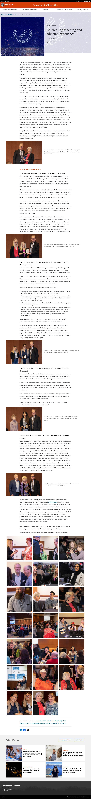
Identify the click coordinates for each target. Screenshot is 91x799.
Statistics (4, 14)
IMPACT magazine (12, 14)
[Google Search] (87, 1)
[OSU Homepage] (7, 6)
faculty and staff (52, 721)
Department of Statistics (45, 5)
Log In (3, 797)
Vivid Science (52, 502)
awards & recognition (59, 723)
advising (49, 723)
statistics (28, 723)
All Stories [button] (79, 740)
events (38, 721)
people (43, 721)
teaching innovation (39, 723)
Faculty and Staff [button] (65, 740)
